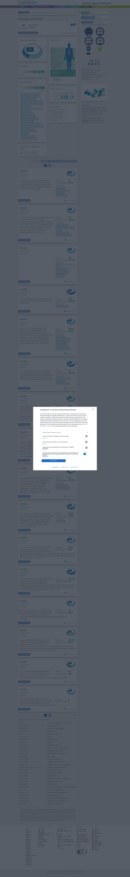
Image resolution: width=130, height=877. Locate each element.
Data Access (65, 467)
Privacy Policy (74, 467)
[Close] (93, 410)
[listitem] (65, 432)
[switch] (85, 436)
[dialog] (65, 438)
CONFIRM (53, 460)
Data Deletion (55, 467)
